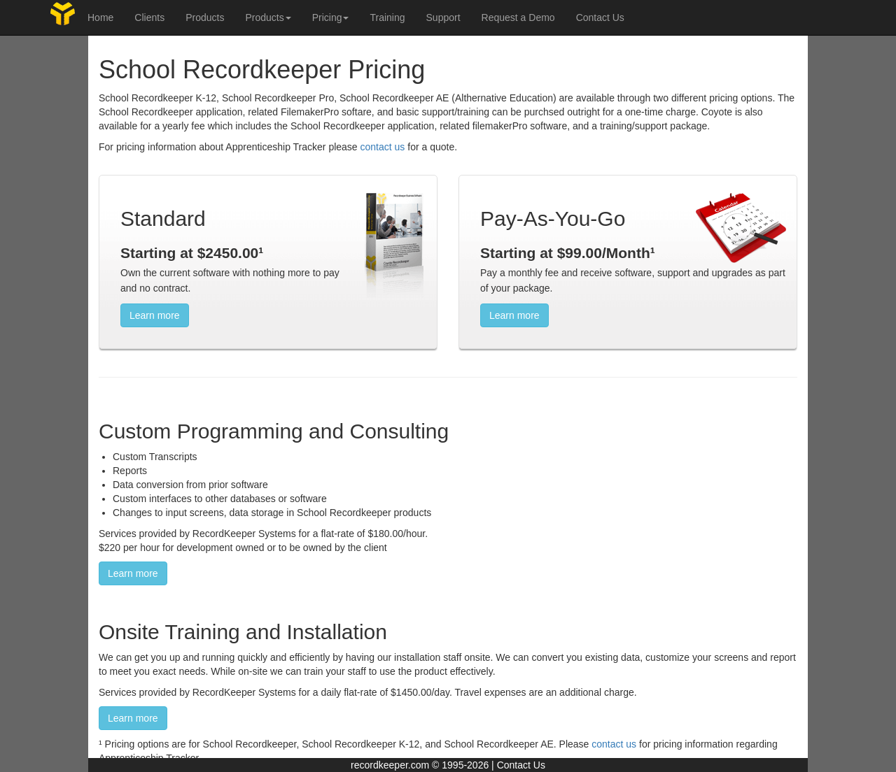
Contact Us (600, 17)
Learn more (155, 315)
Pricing (330, 17)
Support (443, 17)
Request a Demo (518, 17)
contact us (382, 146)
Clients (149, 17)
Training (387, 17)
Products (205, 17)
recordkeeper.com (390, 765)
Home (100, 17)
